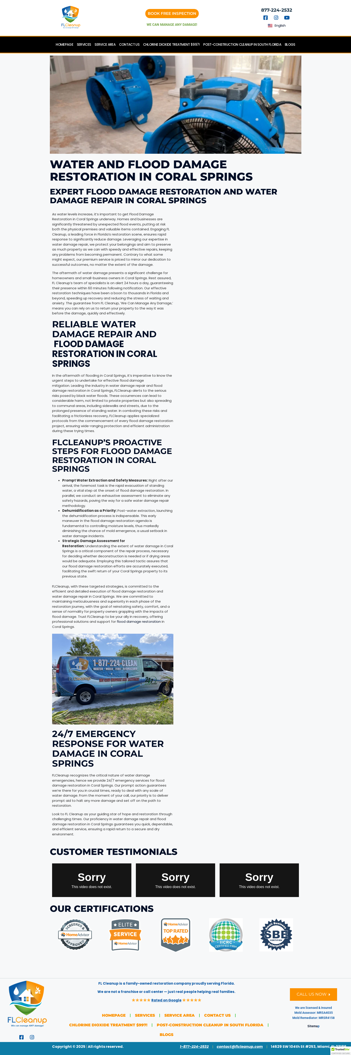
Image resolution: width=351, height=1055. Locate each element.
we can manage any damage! (172, 25)
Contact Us (129, 44)
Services (84, 44)
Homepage (64, 44)
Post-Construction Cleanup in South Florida (242, 44)
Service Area (105, 44)
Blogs (290, 44)
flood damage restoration (139, 621)
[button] (340, 1050)
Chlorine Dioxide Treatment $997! (171, 44)
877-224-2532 (276, 10)
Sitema (312, 1026)
